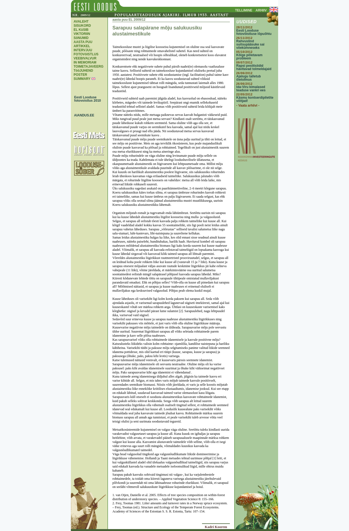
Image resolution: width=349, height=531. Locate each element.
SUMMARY (82, 79)
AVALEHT (81, 21)
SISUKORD (82, 26)
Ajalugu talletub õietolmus (248, 78)
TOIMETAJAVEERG (88, 66)
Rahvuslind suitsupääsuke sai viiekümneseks (250, 44)
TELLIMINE (243, 10)
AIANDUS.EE (82, 115)
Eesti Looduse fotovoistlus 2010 (86, 98)
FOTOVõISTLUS (86, 54)
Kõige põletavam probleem (249, 56)
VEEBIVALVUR (85, 58)
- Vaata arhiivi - (248, 105)
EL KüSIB (81, 30)
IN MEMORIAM (85, 62)
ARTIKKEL (82, 46)
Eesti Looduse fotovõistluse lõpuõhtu (254, 32)
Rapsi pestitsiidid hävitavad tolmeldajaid (254, 67)
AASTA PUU (83, 42)
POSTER (80, 75)
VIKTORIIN (82, 34)
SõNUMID (81, 38)
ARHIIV (261, 10)
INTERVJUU (83, 50)
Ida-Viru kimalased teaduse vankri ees (251, 88)
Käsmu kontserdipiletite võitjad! (254, 99)
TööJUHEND (83, 71)
